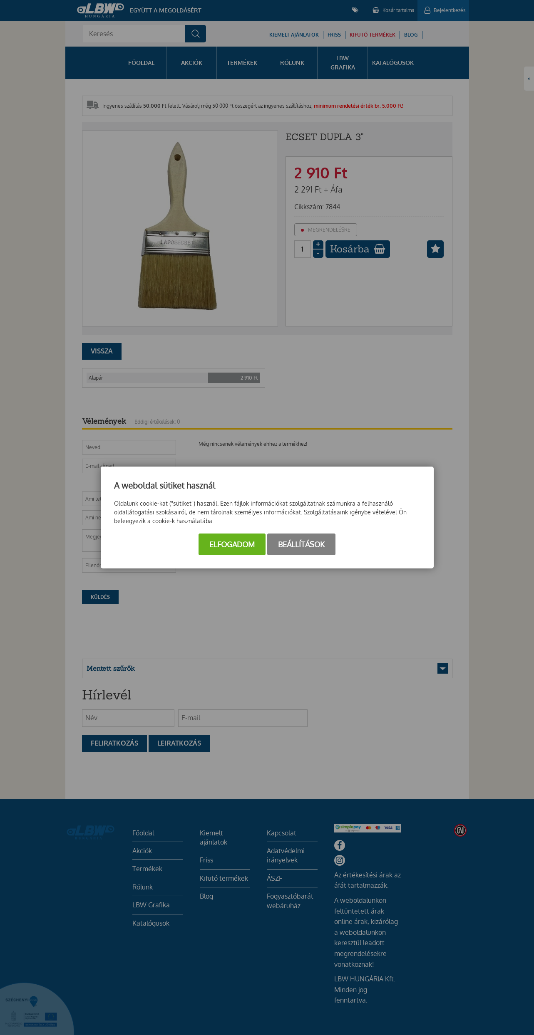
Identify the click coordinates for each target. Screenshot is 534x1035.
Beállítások (301, 544)
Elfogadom (232, 544)
